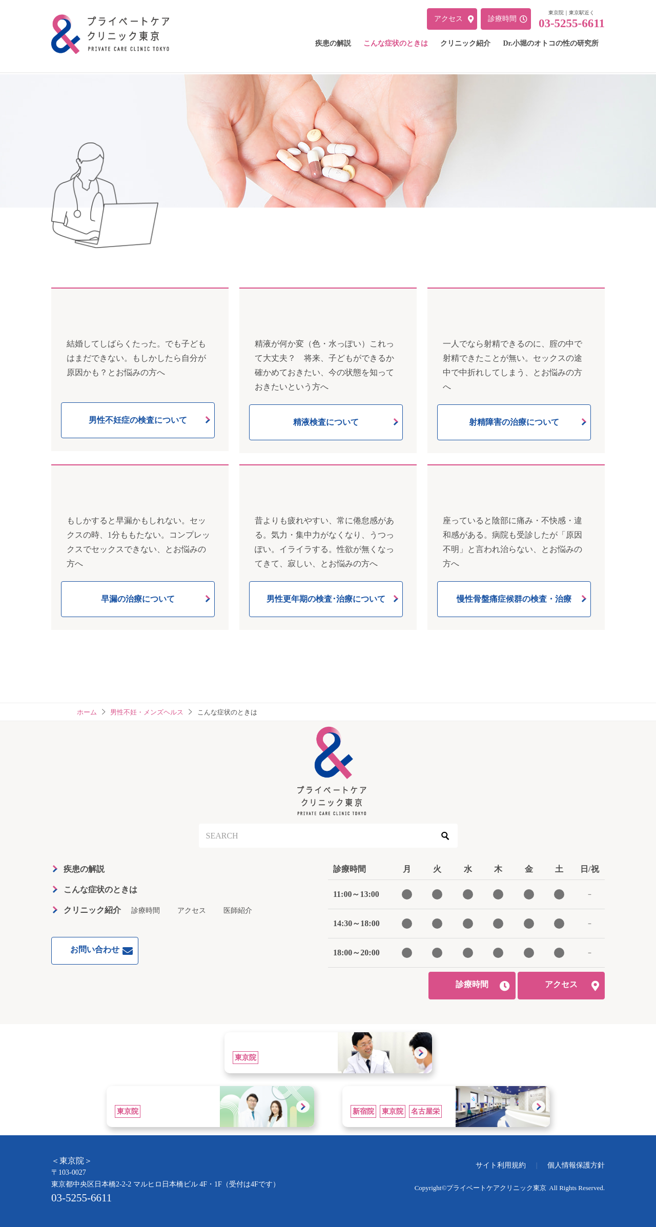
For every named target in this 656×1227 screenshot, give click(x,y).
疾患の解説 (84, 869)
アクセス (191, 910)
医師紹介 (237, 910)
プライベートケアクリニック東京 (496, 1188)
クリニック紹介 (92, 910)
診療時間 (145, 910)
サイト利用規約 (501, 1165)
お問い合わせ (94, 949)
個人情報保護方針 (576, 1165)
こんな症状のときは (100, 889)
